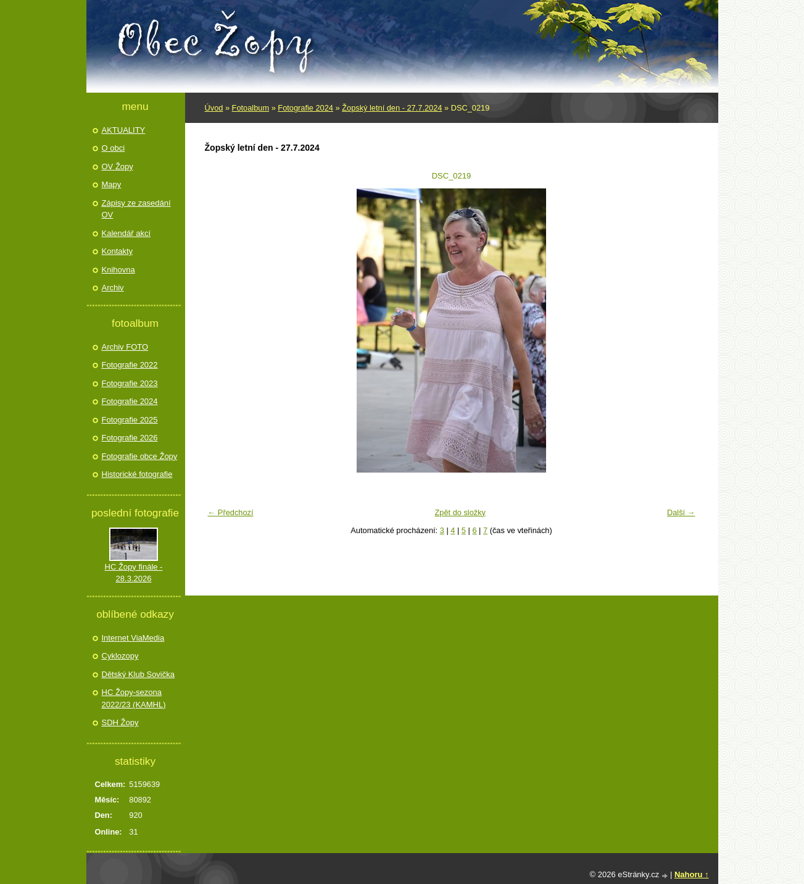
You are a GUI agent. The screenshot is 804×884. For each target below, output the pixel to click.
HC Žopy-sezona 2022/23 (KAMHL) (134, 698)
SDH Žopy (120, 722)
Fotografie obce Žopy (140, 456)
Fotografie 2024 (305, 107)
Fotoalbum (250, 107)
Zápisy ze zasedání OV (136, 209)
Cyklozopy (120, 655)
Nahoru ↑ (691, 874)
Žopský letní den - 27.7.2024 (392, 107)
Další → (681, 512)
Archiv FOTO (125, 346)
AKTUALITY (124, 130)
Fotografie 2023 (130, 383)
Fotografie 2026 (130, 437)
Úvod (214, 107)
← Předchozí (231, 512)
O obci (113, 148)
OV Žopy (117, 166)
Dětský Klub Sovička (138, 674)
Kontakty (117, 251)
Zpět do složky (460, 512)
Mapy (112, 184)
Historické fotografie (137, 474)
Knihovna (118, 269)
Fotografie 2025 (130, 419)
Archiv (113, 287)
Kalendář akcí (126, 233)
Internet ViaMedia (133, 637)
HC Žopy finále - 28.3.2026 (134, 573)
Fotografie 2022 (130, 364)
